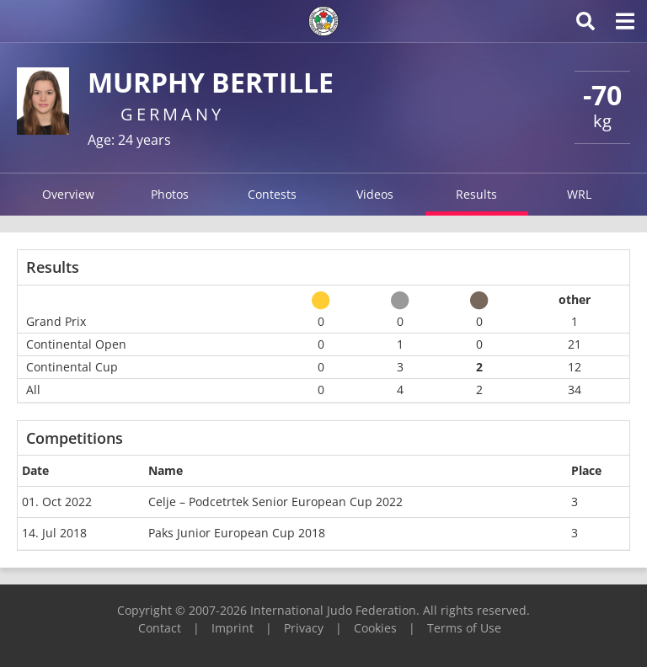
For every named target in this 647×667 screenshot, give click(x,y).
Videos (374, 194)
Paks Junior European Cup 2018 (236, 533)
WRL (579, 194)
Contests (272, 194)
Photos (170, 194)
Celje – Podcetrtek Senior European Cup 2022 (275, 502)
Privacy (304, 628)
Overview (68, 194)
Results (476, 194)
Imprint (232, 628)
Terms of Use (464, 628)
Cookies (375, 628)
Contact (159, 628)
